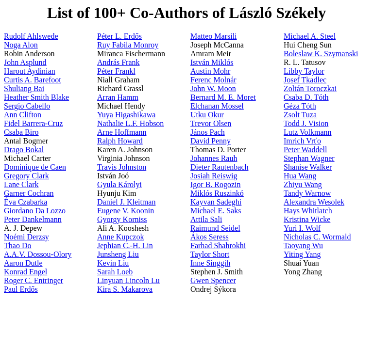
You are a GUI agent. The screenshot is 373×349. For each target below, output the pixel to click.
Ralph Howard (120, 141)
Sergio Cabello (27, 106)
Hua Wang (300, 176)
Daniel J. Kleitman (126, 202)
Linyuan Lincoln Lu (128, 280)
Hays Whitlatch (308, 210)
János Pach (207, 132)
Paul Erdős (21, 289)
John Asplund (25, 62)
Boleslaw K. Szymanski (321, 53)
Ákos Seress (209, 237)
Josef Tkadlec (305, 80)
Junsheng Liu (118, 254)
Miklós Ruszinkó (217, 193)
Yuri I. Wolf (302, 228)
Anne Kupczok (120, 237)
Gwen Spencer (213, 280)
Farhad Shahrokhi (218, 245)
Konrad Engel (25, 272)
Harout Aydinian (29, 71)
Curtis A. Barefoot (32, 80)
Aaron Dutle (23, 263)
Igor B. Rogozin (215, 184)
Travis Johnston (121, 167)
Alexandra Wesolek (314, 202)
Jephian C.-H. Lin (125, 245)
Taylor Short (209, 254)
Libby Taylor (304, 71)
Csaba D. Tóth (306, 97)
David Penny (210, 141)
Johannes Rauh (213, 158)
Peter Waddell (305, 149)
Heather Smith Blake (36, 97)
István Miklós (211, 62)
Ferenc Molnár (213, 80)
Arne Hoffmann (121, 132)
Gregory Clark (26, 176)
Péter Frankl (116, 71)
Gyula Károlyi (119, 184)
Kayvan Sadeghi (215, 202)
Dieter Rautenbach (219, 167)
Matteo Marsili (213, 36)
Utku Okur (207, 115)
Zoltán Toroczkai (310, 88)
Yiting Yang (302, 254)
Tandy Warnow (307, 193)
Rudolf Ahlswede (31, 36)
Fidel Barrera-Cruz (33, 123)
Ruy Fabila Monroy (127, 45)
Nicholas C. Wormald (317, 237)
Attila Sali (206, 219)
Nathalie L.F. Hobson (130, 123)
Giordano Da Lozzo (35, 210)
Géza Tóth (300, 106)
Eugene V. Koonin (125, 210)
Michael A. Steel (310, 36)
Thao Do (17, 245)
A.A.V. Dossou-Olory (37, 254)
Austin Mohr (210, 71)
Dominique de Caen (35, 167)
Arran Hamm (117, 97)
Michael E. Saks (215, 210)
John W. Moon (213, 88)
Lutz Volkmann (308, 132)
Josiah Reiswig (213, 176)
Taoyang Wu (303, 245)
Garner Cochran (29, 193)
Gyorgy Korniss (122, 219)
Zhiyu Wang (303, 184)
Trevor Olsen (210, 123)
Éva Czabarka (25, 202)
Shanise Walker (308, 167)
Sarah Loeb (115, 272)
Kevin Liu (113, 263)
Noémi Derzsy (26, 237)
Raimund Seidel (215, 228)
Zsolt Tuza (300, 115)
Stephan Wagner (309, 158)
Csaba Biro (21, 132)
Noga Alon (21, 45)
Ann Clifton (22, 115)
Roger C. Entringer (33, 280)
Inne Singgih (210, 263)
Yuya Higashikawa (126, 115)
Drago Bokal (24, 149)
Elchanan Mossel (217, 106)
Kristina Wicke (307, 219)
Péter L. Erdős (119, 36)
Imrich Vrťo (302, 141)
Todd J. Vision (306, 123)
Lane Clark (21, 184)
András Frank (118, 62)
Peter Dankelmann (33, 219)
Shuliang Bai (24, 88)
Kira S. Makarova (125, 289)
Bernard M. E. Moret (223, 97)
